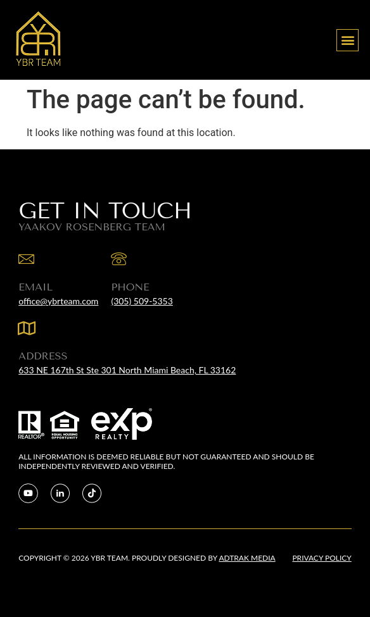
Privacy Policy (321, 558)
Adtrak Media (247, 558)
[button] (347, 40)
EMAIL (35, 287)
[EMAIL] (26, 259)
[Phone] (119, 259)
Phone (130, 287)
